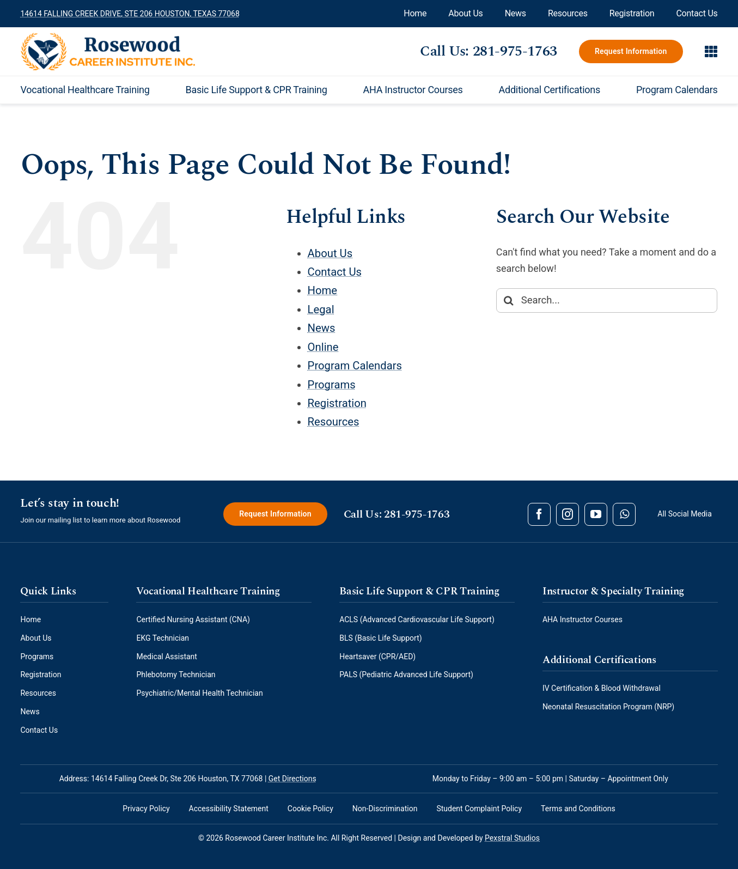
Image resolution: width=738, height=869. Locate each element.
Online (323, 347)
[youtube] (595, 514)
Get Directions (292, 778)
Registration (337, 403)
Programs (332, 384)
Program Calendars (355, 365)
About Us (330, 253)
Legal (321, 309)
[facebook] (539, 514)
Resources (333, 421)
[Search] (508, 300)
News (322, 328)
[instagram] (567, 514)
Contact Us (335, 271)
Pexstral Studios (512, 838)
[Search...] (607, 300)
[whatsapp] (624, 514)
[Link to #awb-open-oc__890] (711, 51)
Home (323, 290)
